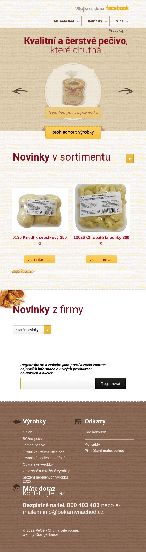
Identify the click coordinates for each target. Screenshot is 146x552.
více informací (39, 259)
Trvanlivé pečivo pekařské (43, 451)
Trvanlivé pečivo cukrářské (44, 458)
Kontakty (95, 21)
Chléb (27, 432)
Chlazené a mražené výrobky (46, 471)
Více (120, 21)
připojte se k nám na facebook (102, 9)
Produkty (116, 30)
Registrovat (110, 383)
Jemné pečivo (34, 445)
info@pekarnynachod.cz (73, 512)
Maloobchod (64, 21)
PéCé (40, 530)
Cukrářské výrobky (38, 464)
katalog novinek (130, 158)
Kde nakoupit (95, 432)
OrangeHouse (46, 534)
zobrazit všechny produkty (73, 132)
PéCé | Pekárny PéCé (30, 17)
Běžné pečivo (34, 439)
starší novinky (27, 330)
